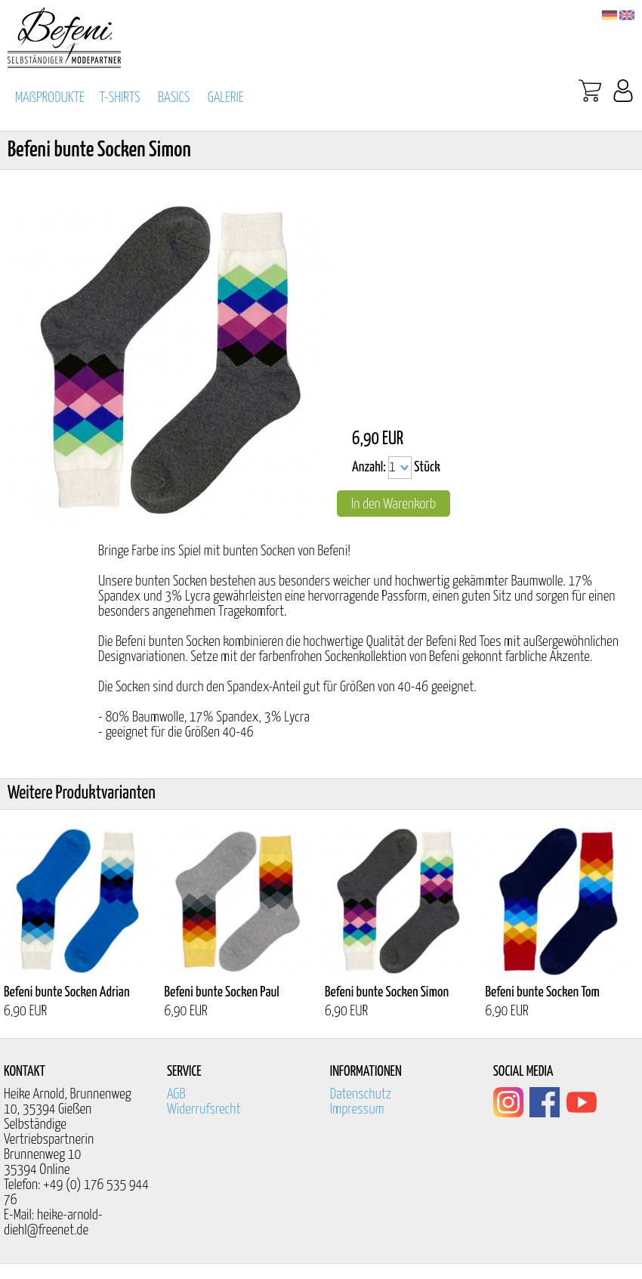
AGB (176, 1094)
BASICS (174, 98)
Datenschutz (361, 1094)
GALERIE (226, 98)
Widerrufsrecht (204, 1109)
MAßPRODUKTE (50, 98)
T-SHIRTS (120, 98)
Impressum (357, 1109)
